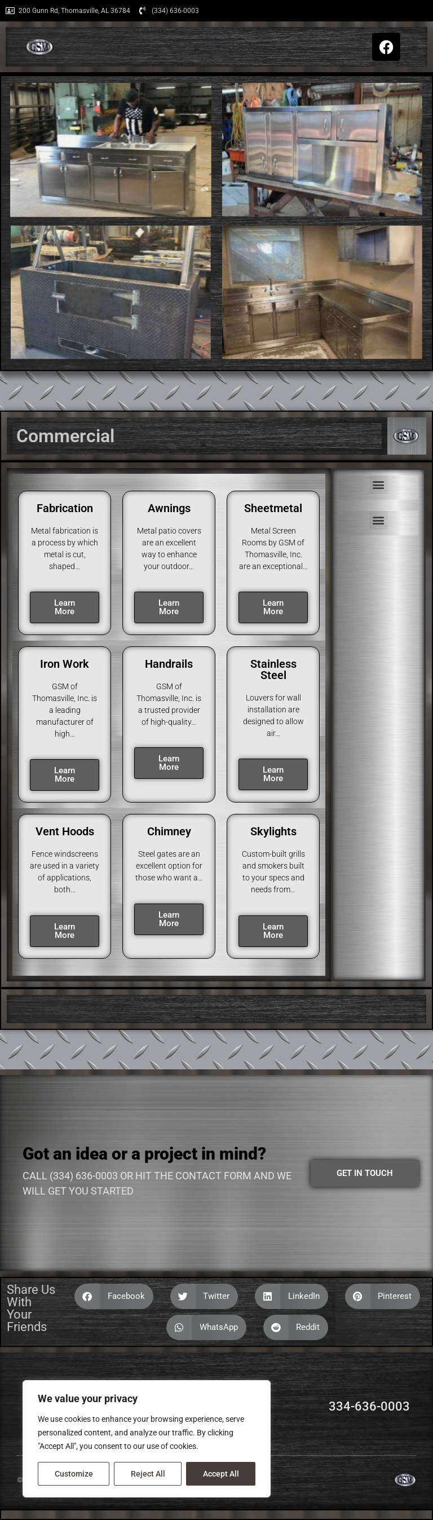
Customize (74, 1473)
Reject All (148, 1473)
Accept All (221, 1473)
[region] (147, 1438)
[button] (210, 44)
